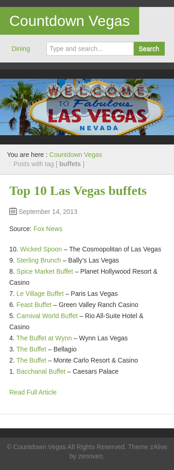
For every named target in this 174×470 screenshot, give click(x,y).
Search (149, 48)
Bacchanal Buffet (41, 371)
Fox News (47, 228)
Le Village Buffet (40, 293)
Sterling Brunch (39, 260)
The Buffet (31, 349)
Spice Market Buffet (45, 271)
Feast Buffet (34, 304)
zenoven (90, 456)
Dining (21, 48)
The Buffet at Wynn (43, 338)
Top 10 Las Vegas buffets (78, 190)
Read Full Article (33, 392)
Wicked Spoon (41, 249)
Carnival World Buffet (47, 316)
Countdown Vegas (69, 21)
